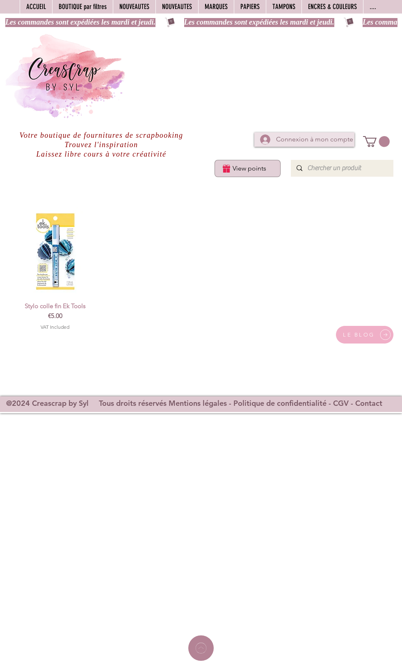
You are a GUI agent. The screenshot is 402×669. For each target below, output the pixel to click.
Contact (368, 403)
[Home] (201, 648)
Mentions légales (198, 403)
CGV (341, 403)
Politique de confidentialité (280, 403)
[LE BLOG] (365, 334)
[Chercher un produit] (341, 168)
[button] (376, 141)
